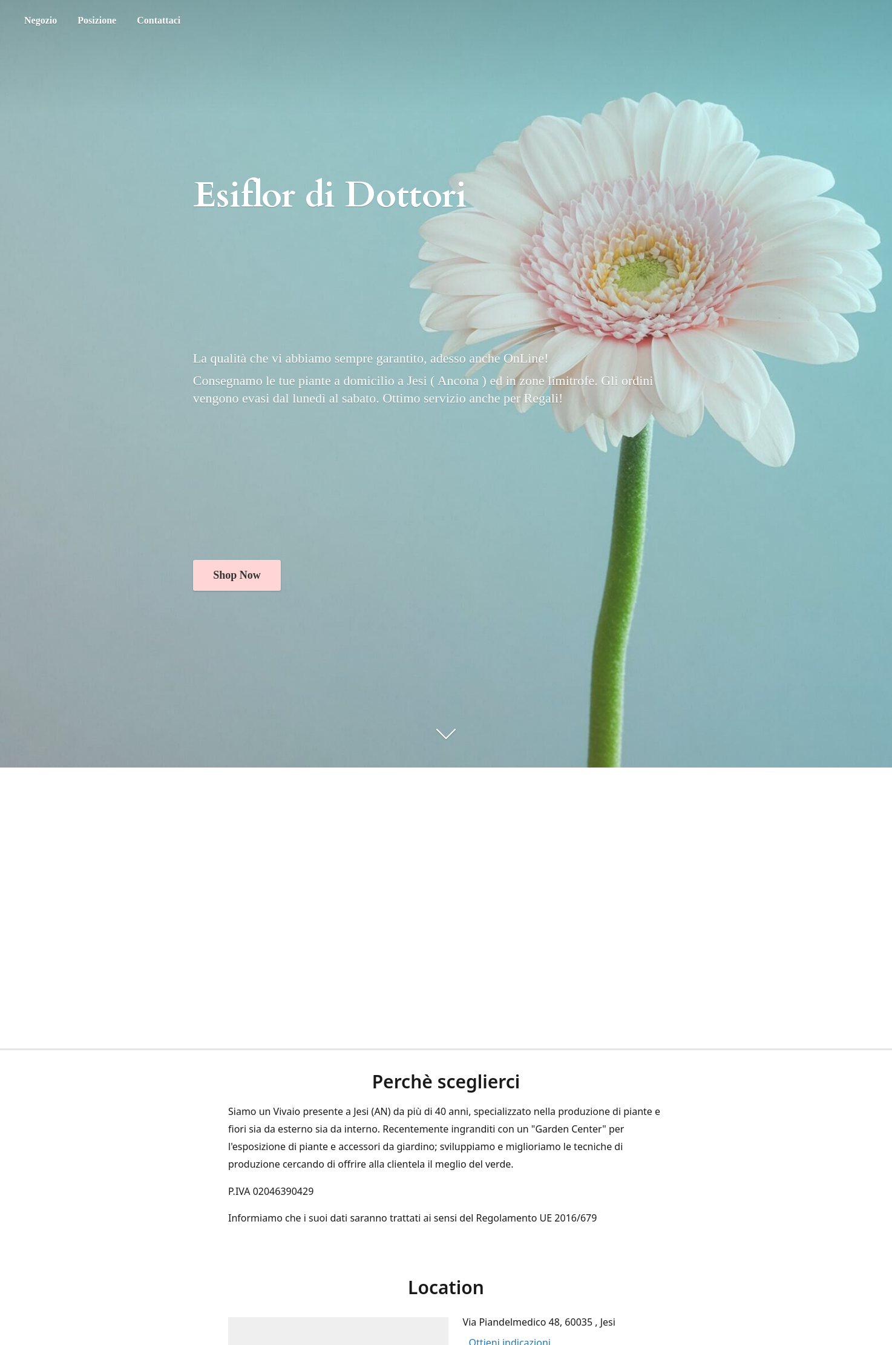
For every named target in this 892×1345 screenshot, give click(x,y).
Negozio (40, 20)
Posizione (96, 20)
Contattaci (158, 20)
